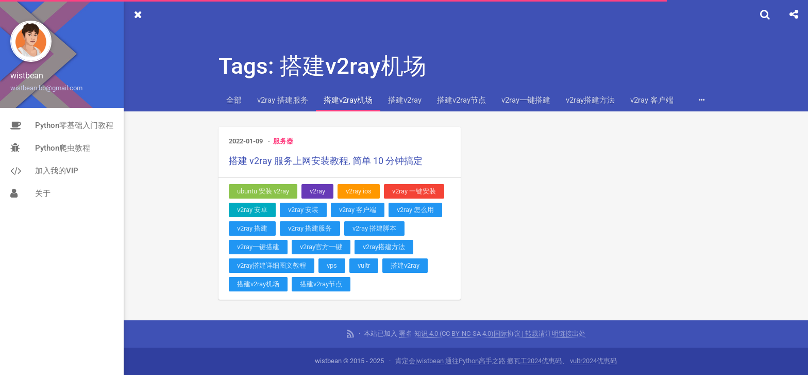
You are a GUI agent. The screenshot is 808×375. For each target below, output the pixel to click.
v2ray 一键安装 (414, 191)
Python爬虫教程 (50, 148)
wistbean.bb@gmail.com (46, 88)
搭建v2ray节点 (461, 100)
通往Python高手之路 (475, 361)
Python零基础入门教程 (61, 125)
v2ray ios (359, 191)
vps (332, 265)
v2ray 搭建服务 (282, 100)
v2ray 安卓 (252, 210)
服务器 (283, 141)
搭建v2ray (405, 100)
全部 (234, 100)
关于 (30, 193)
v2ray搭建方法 (590, 100)
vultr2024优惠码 (593, 361)
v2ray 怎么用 (415, 210)
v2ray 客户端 (652, 100)
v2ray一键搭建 (525, 100)
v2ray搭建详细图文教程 (271, 265)
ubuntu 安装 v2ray (263, 191)
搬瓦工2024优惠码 (534, 361)
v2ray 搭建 (252, 228)
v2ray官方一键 (321, 247)
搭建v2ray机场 (348, 100)
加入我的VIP (44, 170)
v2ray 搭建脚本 (374, 228)
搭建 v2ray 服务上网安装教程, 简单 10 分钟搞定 (326, 160)
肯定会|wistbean (419, 361)
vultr (364, 265)
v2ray (317, 191)
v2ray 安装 (303, 210)
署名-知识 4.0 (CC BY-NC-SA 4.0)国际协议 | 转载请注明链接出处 (492, 333)
